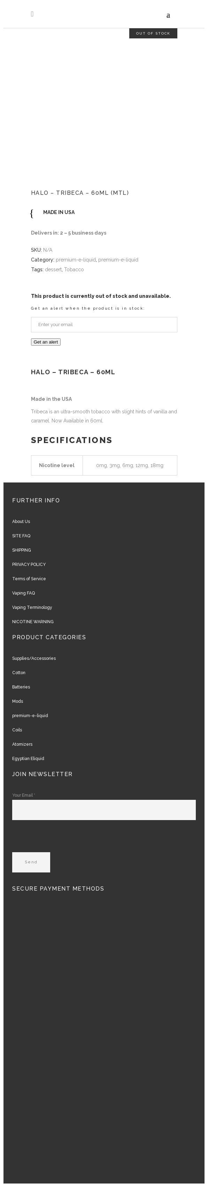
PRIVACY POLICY (29, 564)
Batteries (21, 687)
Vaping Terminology (32, 607)
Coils (17, 730)
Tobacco (74, 269)
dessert (53, 269)
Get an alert (46, 342)
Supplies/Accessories (34, 658)
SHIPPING (21, 550)
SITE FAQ (21, 535)
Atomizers (22, 744)
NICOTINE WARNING (33, 621)
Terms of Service (29, 578)
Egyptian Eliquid (28, 758)
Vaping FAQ (23, 593)
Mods (17, 701)
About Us (21, 521)
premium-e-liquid (76, 260)
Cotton (18, 672)
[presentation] (65, 838)
